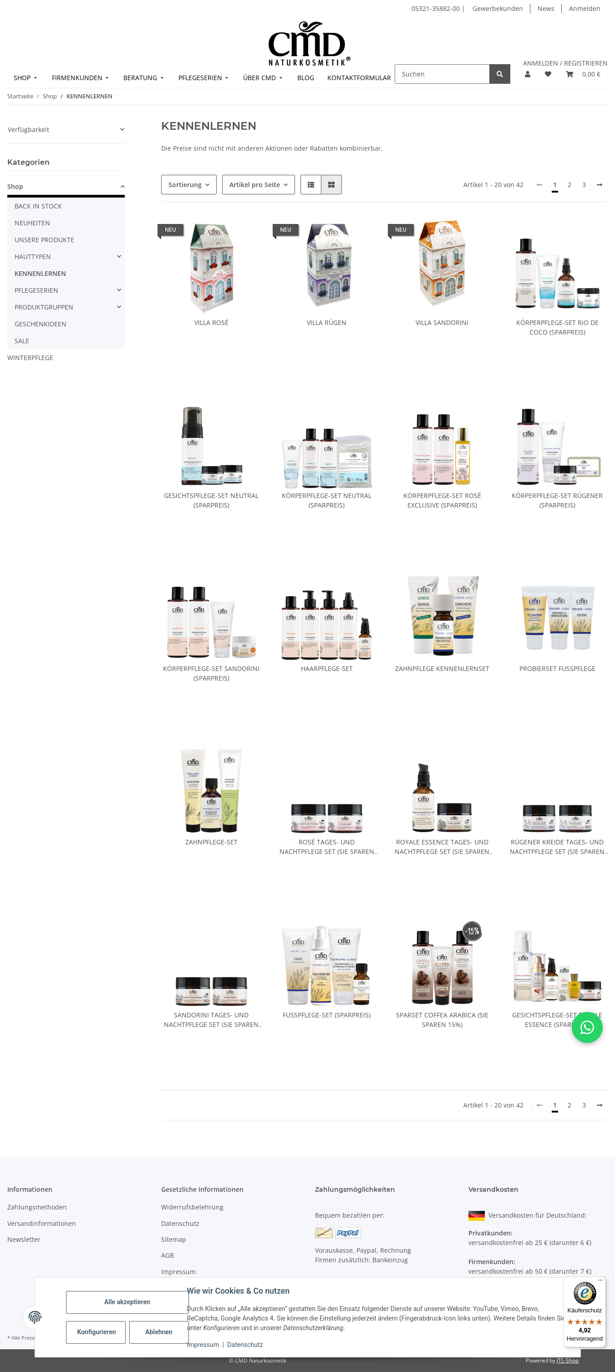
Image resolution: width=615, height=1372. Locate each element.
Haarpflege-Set (327, 668)
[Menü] (600, 1282)
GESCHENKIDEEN (40, 324)
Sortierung (185, 184)
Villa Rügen (326, 322)
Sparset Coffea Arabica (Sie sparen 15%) (442, 1020)
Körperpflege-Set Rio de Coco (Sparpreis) (557, 327)
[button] (528, 74)
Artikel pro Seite (254, 184)
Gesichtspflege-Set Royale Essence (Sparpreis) (557, 1020)
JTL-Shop (568, 1360)
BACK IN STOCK (38, 206)
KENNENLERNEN (40, 273)
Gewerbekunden (498, 8)
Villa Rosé (211, 322)
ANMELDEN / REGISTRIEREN (565, 63)
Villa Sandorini (442, 322)
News (546, 8)
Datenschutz (245, 1344)
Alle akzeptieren (127, 1302)
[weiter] (599, 185)
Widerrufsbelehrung (192, 1207)
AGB (167, 1255)
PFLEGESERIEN (36, 290)
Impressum (203, 1344)
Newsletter (24, 1239)
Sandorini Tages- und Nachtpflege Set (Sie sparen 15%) (211, 1020)
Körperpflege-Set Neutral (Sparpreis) (326, 500)
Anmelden (584, 8)
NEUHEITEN (32, 223)
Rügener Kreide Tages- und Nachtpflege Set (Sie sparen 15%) (557, 847)
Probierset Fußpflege (557, 668)
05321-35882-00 (437, 8)
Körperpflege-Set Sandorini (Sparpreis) (211, 673)
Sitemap (173, 1239)
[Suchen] (442, 74)
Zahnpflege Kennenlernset (442, 668)
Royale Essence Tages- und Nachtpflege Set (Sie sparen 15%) (442, 847)
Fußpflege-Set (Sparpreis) (327, 1015)
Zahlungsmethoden (37, 1207)
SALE (22, 340)
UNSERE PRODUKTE (44, 239)
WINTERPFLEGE (30, 357)
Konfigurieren (96, 1332)
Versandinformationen (41, 1223)
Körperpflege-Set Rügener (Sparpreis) (557, 500)
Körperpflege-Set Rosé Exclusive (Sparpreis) (442, 500)
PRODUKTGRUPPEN (44, 307)
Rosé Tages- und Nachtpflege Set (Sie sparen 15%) (327, 847)
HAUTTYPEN (33, 256)
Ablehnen (158, 1332)
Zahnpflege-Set (211, 842)
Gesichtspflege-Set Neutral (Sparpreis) (211, 500)
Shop (15, 186)
